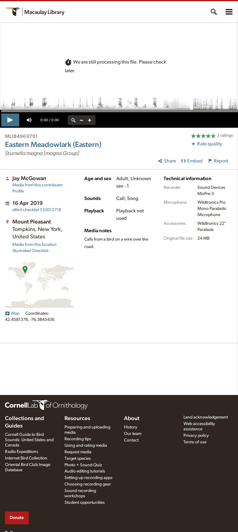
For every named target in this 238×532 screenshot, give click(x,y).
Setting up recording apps (88, 478)
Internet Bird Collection (26, 458)
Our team (132, 434)
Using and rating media (85, 445)
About (131, 418)
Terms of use (194, 442)
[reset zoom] (73, 120)
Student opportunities (84, 502)
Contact (131, 440)
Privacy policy (196, 435)
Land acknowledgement (205, 417)
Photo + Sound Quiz (83, 465)
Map (12, 313)
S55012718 (36, 210)
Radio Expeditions (21, 452)
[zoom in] (89, 120)
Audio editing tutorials (84, 471)
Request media (77, 452)
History (130, 427)
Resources (77, 418)
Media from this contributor (37, 185)
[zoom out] (81, 120)
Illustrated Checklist (30, 251)
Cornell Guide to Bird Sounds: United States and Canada (29, 439)
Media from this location (34, 244)
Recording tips (77, 439)
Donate (17, 517)
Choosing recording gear (87, 484)
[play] (10, 119)
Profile (18, 191)
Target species (77, 458)
